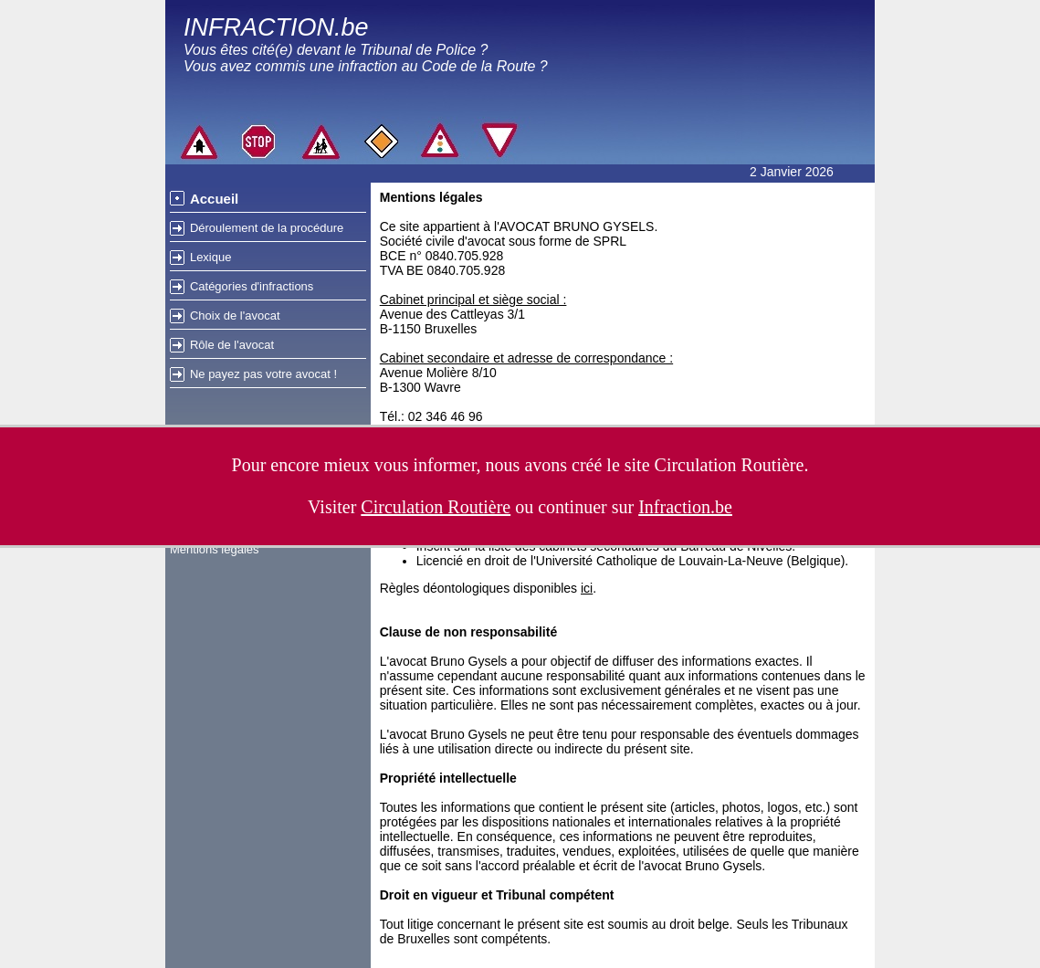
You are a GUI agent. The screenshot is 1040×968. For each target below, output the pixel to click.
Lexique (211, 257)
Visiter (409, 507)
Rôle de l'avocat (232, 345)
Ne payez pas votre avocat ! (263, 374)
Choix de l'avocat (235, 315)
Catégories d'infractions (251, 286)
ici (587, 588)
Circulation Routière (729, 465)
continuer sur (635, 507)
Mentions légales (214, 549)
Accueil (214, 198)
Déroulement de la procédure (266, 228)
